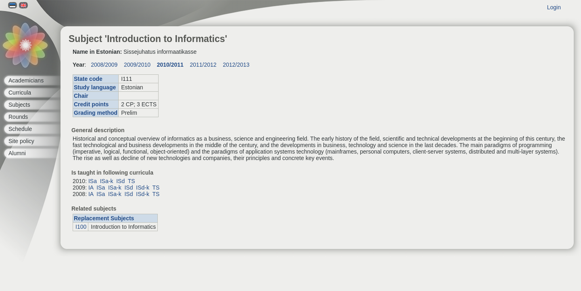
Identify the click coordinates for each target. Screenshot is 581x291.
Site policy (21, 141)
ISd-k (142, 187)
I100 (80, 227)
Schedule (20, 129)
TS (131, 181)
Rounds (18, 117)
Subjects (19, 104)
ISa (92, 181)
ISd (120, 181)
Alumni (17, 153)
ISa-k (106, 181)
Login (554, 7)
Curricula (19, 92)
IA (90, 187)
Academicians (26, 80)
